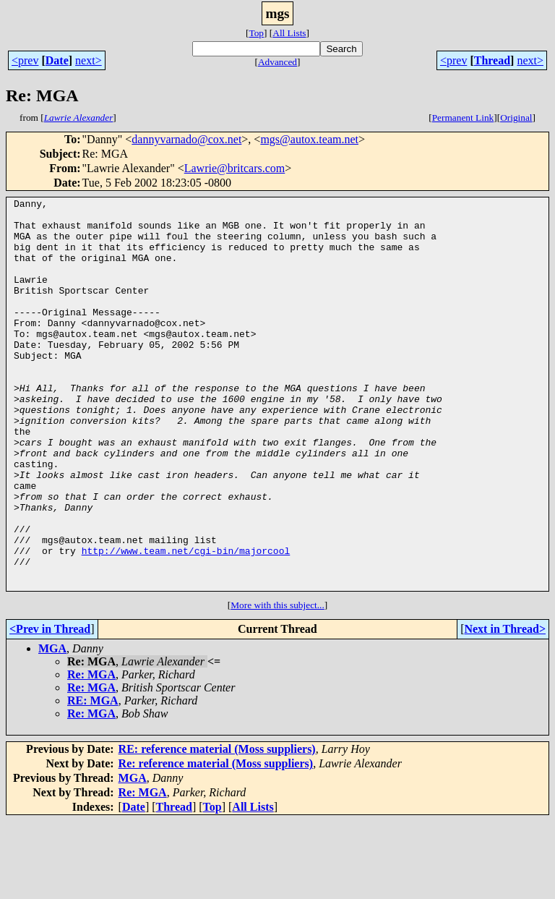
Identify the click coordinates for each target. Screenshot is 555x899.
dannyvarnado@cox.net (186, 139)
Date (57, 60)
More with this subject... (277, 683)
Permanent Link (463, 117)
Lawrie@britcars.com (234, 168)
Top (256, 32)
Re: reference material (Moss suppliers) (216, 841)
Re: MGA (91, 752)
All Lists (289, 32)
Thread (492, 60)
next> (88, 60)
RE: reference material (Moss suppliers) (217, 827)
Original (516, 117)
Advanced (277, 61)
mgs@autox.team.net (309, 139)
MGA (52, 726)
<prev (25, 60)
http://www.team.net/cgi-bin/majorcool (186, 622)
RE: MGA (93, 778)
